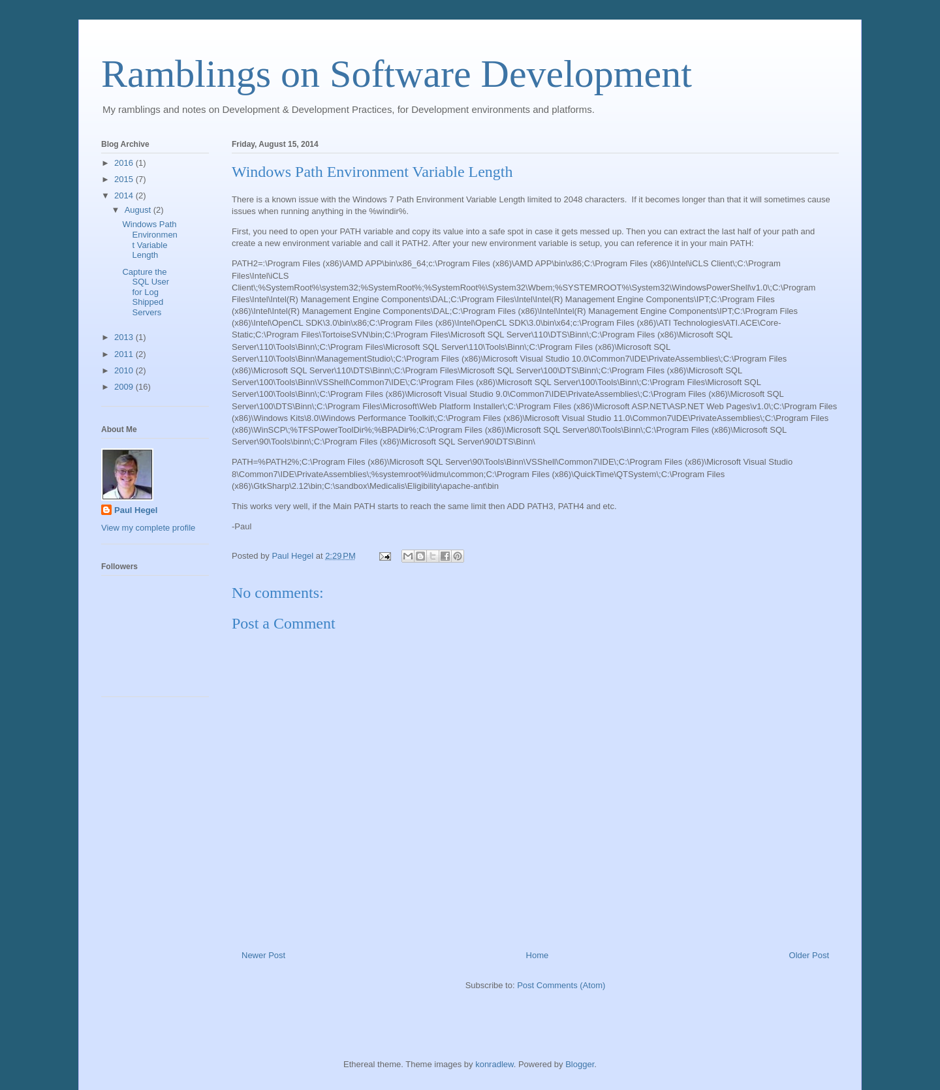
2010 (125, 370)
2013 (125, 337)
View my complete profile (148, 528)
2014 (125, 195)
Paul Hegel (135, 510)
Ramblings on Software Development (396, 73)
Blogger (579, 1064)
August (139, 210)
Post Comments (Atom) (561, 985)
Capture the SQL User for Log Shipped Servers (145, 292)
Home (537, 955)
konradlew (494, 1064)
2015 (125, 179)
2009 (125, 387)
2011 (125, 354)
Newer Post (263, 955)
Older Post (809, 955)
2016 (125, 163)
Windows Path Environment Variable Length (149, 239)
